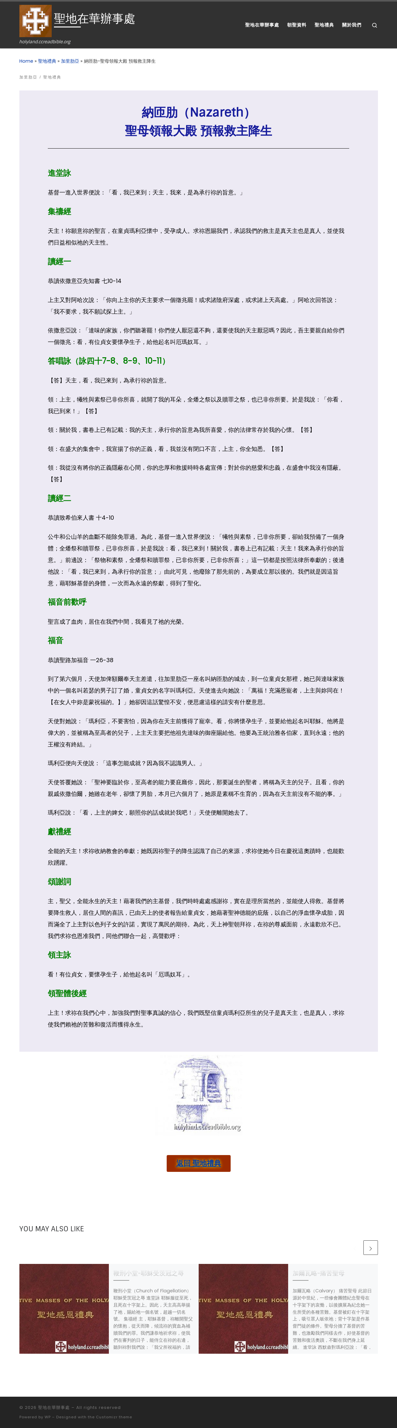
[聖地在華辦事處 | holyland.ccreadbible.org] (35, 20)
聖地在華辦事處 (54, 1407)
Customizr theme (114, 1417)
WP (48, 1417)
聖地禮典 (47, 61)
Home (26, 61)
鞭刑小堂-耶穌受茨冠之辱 (148, 1273)
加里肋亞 (70, 61)
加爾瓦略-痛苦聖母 (319, 1273)
